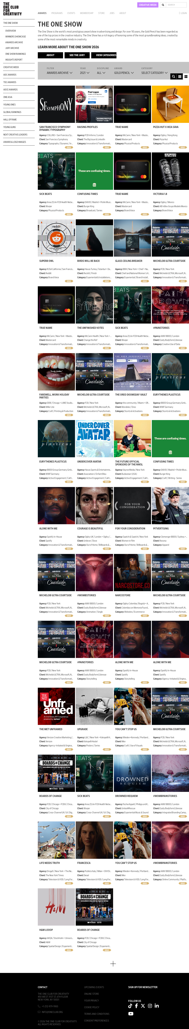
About (122, 13)
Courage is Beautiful (90, 528)
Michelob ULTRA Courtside (169, 261)
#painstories (161, 328)
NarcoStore (122, 595)
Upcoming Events (94, 987)
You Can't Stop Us (126, 729)
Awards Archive (14, 42)
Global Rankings (12, 112)
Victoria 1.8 (160, 194)
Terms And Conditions (96, 1014)
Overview (10, 31)
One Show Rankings (15, 54)
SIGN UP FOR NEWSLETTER (142, 987)
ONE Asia (7, 97)
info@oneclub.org (52, 1012)
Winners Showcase (15, 36)
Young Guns (9, 127)
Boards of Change (50, 796)
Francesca (83, 863)
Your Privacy (91, 1000)
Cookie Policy (91, 1007)
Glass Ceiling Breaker (128, 261)
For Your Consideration (130, 528)
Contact (42, 987)
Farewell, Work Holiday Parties (54, 396)
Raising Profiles (87, 127)
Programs (57, 13)
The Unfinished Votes (90, 328)
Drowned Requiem (126, 796)
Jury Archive (12, 48)
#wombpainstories (165, 796)
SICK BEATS (45, 194)
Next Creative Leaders (15, 134)
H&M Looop (46, 930)
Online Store (91, 994)
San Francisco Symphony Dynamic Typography (55, 128)
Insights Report (13, 60)
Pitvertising (161, 528)
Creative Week (11, 67)
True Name (121, 127)
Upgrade (82, 729)
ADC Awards (9, 75)
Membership (86, 13)
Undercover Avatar (89, 461)
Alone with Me (48, 528)
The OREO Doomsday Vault (131, 394)
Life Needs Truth (49, 863)
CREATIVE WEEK (148, 5)
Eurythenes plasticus (166, 394)
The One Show (10, 23)
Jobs (112, 13)
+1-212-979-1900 (50, 1006)
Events (71, 13)
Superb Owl (46, 261)
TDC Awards (9, 82)
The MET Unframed (50, 729)
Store (101, 13)
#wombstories (86, 595)
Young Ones (9, 104)
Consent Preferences (96, 1020)
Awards (42, 13)
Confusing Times (87, 194)
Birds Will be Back (88, 261)
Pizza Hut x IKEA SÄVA (165, 127)
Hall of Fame (10, 119)
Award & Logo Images (14, 142)
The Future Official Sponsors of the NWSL (129, 463)
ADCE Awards (10, 89)
